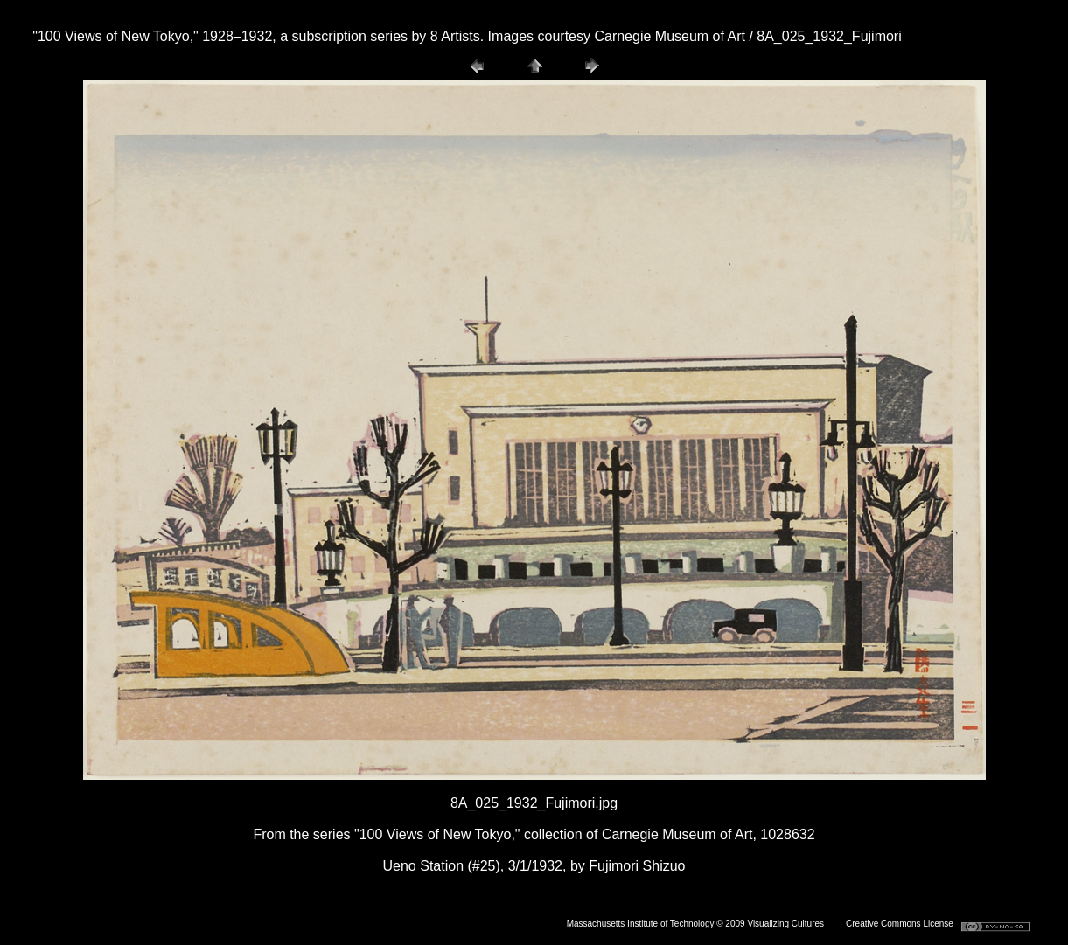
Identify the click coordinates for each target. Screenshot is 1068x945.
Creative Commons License (899, 923)
